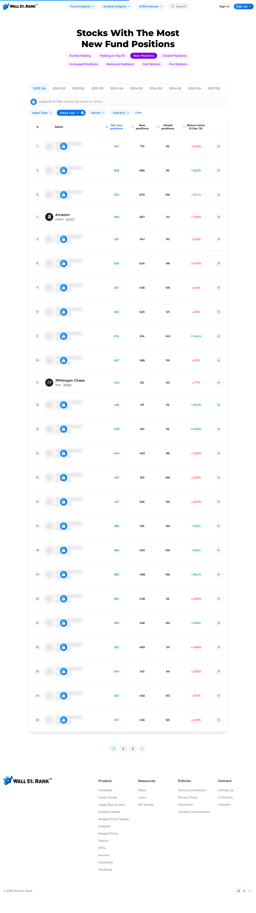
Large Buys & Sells (111, 804)
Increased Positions (83, 64)
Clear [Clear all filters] (138, 112)
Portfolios (105, 790)
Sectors (103, 855)
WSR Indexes (150, 6)
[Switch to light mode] (244, 891)
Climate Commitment (194, 812)
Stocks (103, 840)
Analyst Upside (109, 812)
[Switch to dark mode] (250, 891)
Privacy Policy (188, 797)
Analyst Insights (116, 6)
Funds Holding (80, 55)
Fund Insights (82, 6)
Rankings (105, 869)
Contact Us (226, 790)
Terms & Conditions (192, 790)
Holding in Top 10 (112, 55)
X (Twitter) (225, 797)
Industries (105, 862)
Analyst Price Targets (113, 819)
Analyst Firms (108, 833)
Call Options (151, 64)
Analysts (104, 826)
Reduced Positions (120, 64)
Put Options (178, 64)
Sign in (224, 6)
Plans (142, 790)
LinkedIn (224, 804)
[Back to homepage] (20, 6)
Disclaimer (185, 804)
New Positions (143, 55)
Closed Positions (175, 55)
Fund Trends (107, 797)
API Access (146, 804)
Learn (142, 797)
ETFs (101, 848)
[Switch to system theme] (238, 891)
